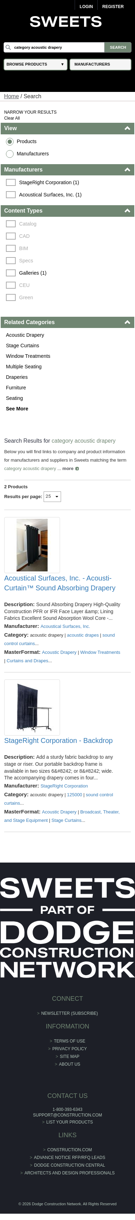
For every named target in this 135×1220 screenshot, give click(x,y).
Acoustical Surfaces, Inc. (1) (50, 194)
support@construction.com (67, 1115)
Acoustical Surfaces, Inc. (65, 626)
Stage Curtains (22, 345)
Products (27, 141)
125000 (74, 794)
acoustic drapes (83, 635)
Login (86, 6)
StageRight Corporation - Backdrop (58, 740)
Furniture (16, 387)
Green (26, 297)
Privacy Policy (69, 1048)
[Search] (67, 47)
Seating (14, 398)
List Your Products (69, 1122)
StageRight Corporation (64, 786)
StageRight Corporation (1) (49, 182)
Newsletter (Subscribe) (69, 1013)
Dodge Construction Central (69, 1165)
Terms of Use (69, 1041)
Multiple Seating (24, 366)
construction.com (69, 1149)
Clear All (12, 118)
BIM (23, 248)
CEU (24, 285)
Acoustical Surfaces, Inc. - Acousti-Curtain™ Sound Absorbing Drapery (59, 583)
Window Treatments (28, 356)
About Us (69, 1064)
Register (112, 6)
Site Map (70, 1056)
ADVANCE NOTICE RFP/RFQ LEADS (69, 1157)
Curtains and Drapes (27, 660)
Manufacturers (33, 153)
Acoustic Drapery (25, 335)
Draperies (17, 377)
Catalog (28, 224)
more (68, 468)
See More (17, 408)
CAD (24, 236)
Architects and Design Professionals (69, 1173)
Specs (26, 260)
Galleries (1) (32, 273)
